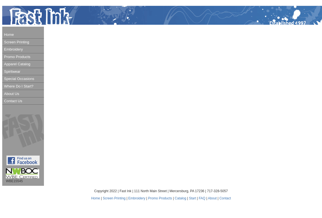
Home (9, 34)
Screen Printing (16, 42)
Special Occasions (19, 79)
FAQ (202, 198)
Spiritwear (12, 71)
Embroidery (13, 49)
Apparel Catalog (17, 64)
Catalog (181, 198)
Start (192, 198)
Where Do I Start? (19, 86)
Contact (225, 198)
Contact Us (13, 101)
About (212, 198)
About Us (11, 94)
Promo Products (17, 57)
